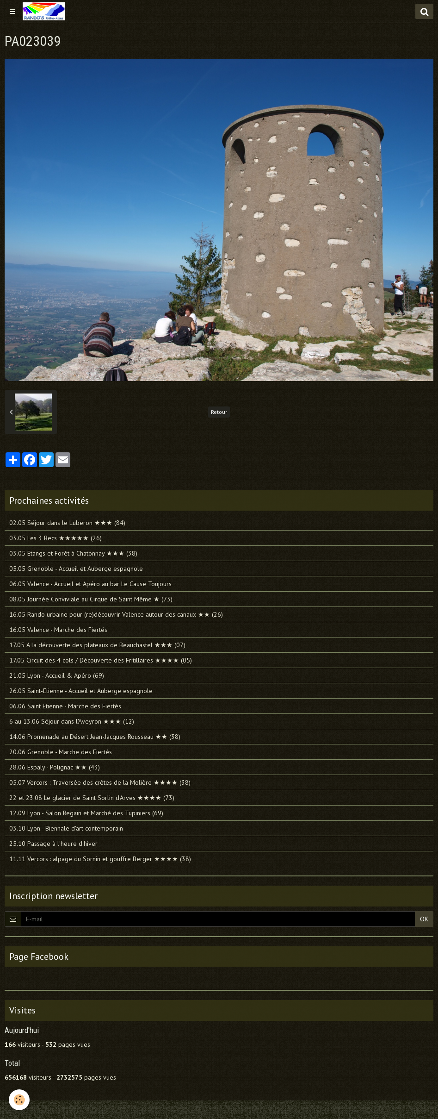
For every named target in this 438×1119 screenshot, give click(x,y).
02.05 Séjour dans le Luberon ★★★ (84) (67, 523)
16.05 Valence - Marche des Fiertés (58, 629)
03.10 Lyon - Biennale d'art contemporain (66, 828)
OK (424, 919)
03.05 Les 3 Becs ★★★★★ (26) (55, 538)
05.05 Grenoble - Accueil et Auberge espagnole (76, 568)
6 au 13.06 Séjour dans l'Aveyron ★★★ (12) (71, 721)
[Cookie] (19, 1099)
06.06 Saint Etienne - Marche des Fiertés (65, 706)
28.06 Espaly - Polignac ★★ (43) (54, 767)
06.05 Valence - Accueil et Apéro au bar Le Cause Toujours (90, 584)
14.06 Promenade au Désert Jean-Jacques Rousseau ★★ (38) (94, 736)
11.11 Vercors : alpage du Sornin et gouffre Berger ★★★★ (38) (100, 859)
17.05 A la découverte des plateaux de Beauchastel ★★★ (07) (97, 645)
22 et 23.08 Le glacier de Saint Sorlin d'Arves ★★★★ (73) (91, 798)
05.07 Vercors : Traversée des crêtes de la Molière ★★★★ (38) (100, 782)
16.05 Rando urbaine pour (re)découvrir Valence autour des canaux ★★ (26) (116, 614)
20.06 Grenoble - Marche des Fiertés (60, 752)
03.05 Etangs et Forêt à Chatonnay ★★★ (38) (73, 553)
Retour (219, 411)
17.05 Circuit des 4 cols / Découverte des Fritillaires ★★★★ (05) (100, 660)
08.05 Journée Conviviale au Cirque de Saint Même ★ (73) (91, 599)
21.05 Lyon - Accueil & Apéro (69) (56, 675)
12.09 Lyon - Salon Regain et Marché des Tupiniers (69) (86, 813)
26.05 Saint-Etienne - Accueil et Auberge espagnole (81, 691)
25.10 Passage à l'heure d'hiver (53, 843)
